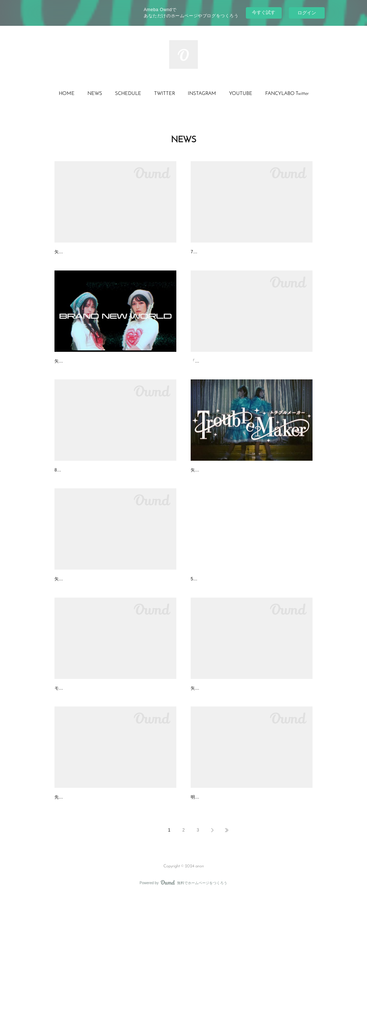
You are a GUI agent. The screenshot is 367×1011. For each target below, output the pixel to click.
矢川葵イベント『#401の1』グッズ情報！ (238, 894)
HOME (67, 93)
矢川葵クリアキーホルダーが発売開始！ (99, 638)
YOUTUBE (240, 93)
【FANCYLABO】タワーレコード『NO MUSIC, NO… (114, 509)
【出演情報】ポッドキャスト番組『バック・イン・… (251, 252)
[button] (67, 94)
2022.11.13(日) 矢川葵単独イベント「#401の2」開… (113, 894)
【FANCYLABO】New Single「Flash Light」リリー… (251, 766)
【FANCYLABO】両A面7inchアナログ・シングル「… (251, 381)
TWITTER (164, 93)
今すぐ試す (263, 12)
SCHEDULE (128, 93)
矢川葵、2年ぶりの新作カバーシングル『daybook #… (115, 252)
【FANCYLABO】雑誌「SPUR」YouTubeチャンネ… (113, 766)
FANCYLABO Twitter (287, 93)
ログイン (306, 12)
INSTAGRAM (202, 93)
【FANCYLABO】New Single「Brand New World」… (114, 381)
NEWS (94, 93)
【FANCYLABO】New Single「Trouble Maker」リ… (250, 509)
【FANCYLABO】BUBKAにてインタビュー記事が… (249, 638)
